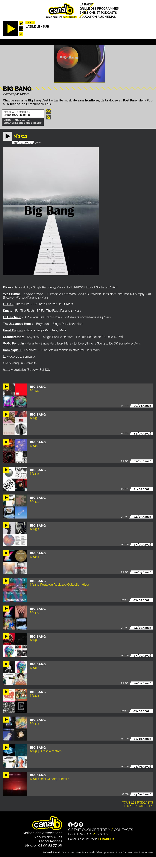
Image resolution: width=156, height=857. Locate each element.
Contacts (123, 830)
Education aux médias (98, 17)
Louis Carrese (124, 852)
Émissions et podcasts (98, 12)
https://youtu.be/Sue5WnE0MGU (26, 369)
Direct (30, 23)
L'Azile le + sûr (37, 26)
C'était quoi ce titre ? (89, 830)
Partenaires (80, 834)
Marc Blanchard (85, 852)
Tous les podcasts (137, 802)
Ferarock (106, 839)
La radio (86, 4)
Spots (102, 834)
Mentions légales (143, 852)
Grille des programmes (99, 8)
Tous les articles (138, 806)
